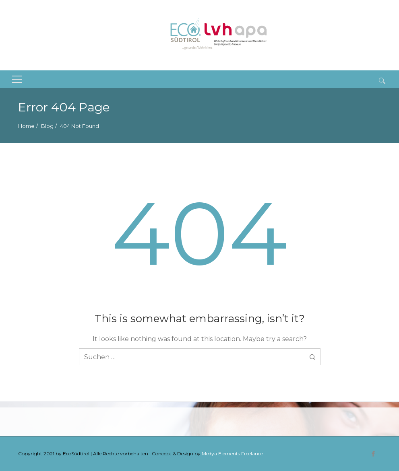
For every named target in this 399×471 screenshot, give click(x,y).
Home (26, 126)
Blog (47, 126)
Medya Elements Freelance (232, 453)
